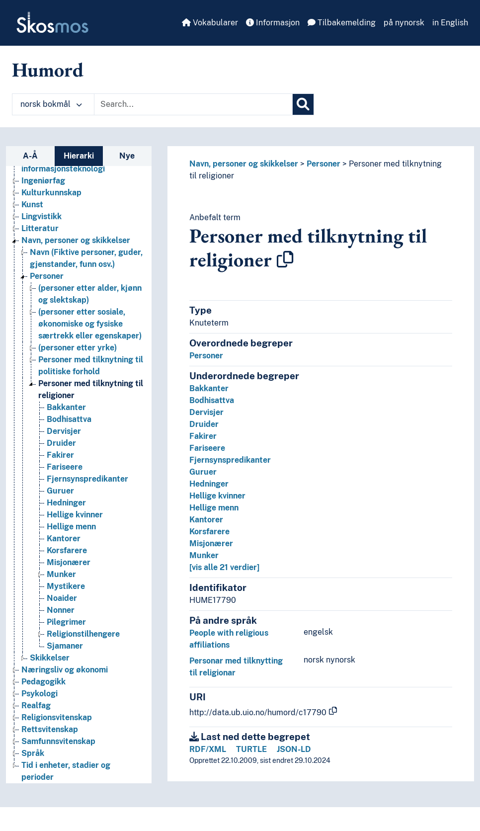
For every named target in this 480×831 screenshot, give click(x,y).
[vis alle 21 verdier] (224, 567)
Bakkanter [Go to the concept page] (66, 407)
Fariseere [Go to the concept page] (64, 467)
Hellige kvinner (217, 495)
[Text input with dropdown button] (193, 104)
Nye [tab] (127, 156)
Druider (204, 424)
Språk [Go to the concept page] (32, 753)
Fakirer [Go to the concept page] (60, 455)
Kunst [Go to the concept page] (32, 204)
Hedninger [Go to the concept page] (66, 502)
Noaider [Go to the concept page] (62, 598)
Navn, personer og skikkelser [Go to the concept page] (75, 240)
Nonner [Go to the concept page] (61, 610)
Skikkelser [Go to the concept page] (50, 658)
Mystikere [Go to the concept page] (66, 586)
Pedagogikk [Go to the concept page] (43, 681)
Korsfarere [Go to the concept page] (67, 550)
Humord (47, 70)
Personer (323, 163)
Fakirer (203, 436)
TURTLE (251, 749)
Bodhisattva (211, 400)
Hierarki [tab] (79, 156)
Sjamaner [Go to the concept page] (65, 646)
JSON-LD (294, 749)
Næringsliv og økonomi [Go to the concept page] (64, 669)
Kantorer (206, 519)
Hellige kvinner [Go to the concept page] (75, 514)
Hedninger (209, 484)
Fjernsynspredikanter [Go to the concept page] (87, 479)
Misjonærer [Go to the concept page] (68, 562)
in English (450, 22)
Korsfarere (209, 531)
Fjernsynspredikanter (230, 460)
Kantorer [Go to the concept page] (63, 538)
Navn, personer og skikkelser (243, 163)
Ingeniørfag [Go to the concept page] (43, 180)
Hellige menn (214, 507)
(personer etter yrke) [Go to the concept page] (77, 347)
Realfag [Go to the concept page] (36, 705)
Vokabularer (210, 22)
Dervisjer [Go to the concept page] (64, 431)
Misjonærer (211, 543)
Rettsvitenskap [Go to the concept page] (49, 729)
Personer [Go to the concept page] (47, 276)
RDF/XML (207, 749)
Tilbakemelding (342, 22)
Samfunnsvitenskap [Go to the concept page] (58, 741)
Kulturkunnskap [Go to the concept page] (51, 192)
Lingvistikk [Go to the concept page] (41, 216)
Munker (204, 555)
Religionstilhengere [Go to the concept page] (83, 634)
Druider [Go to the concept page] (61, 443)
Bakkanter (209, 388)
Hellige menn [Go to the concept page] (71, 526)
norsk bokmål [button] (51, 104)
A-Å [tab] (30, 156)
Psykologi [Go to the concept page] (39, 693)
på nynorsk (404, 22)
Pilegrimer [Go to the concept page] (66, 622)
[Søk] (303, 104)
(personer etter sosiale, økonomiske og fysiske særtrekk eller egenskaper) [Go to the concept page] (90, 323)
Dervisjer (206, 412)
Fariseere (207, 448)
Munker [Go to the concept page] (61, 574)
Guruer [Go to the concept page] (60, 491)
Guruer (203, 472)
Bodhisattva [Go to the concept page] (69, 419)
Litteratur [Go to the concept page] (40, 228)
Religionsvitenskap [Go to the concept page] (56, 717)
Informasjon (273, 22)
